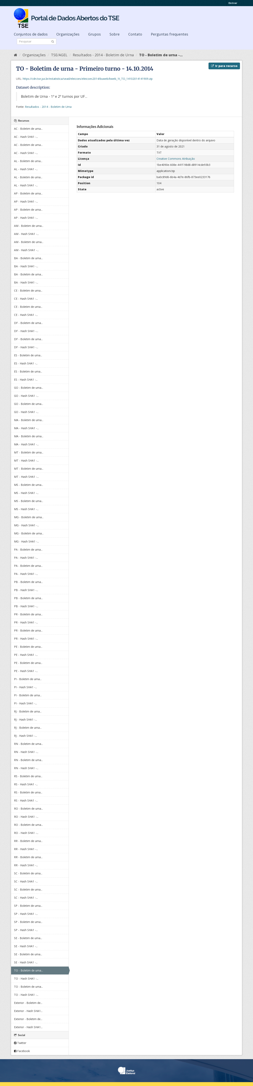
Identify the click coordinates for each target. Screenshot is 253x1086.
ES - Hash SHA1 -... (26, 363)
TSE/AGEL (59, 55)
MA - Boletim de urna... (28, 420)
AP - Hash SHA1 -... (26, 201)
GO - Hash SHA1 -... (26, 396)
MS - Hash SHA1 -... (26, 493)
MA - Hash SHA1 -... (26, 428)
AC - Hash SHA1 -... (26, 137)
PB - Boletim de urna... (28, 582)
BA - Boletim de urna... (28, 258)
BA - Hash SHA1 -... (26, 266)
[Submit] (52, 41)
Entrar (232, 3)
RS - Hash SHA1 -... (26, 784)
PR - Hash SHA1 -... (26, 622)
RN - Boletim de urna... (28, 744)
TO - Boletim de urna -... (161, 55)
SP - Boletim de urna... (28, 906)
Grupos (94, 34)
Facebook (22, 1051)
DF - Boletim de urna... (28, 323)
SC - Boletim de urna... (28, 873)
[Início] (15, 55)
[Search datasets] (36, 41)
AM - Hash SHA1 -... (26, 234)
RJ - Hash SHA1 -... (25, 719)
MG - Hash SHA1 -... (26, 525)
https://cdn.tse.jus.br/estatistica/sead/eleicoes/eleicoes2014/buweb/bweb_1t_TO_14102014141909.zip (88, 79)
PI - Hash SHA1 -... (25, 687)
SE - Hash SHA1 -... (26, 946)
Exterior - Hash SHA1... (28, 1011)
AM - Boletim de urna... (28, 226)
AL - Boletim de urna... (28, 161)
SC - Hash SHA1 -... (26, 881)
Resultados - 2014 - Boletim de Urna (103, 55)
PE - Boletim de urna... (28, 647)
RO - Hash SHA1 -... (26, 816)
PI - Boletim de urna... (28, 679)
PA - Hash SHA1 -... (26, 557)
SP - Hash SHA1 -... (26, 914)
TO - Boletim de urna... (28, 970)
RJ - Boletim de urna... (28, 711)
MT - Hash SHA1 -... (26, 460)
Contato (135, 34)
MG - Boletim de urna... (28, 517)
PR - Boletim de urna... (28, 614)
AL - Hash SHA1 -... (26, 169)
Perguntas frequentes (169, 34)
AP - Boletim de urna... (28, 193)
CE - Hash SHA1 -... (26, 298)
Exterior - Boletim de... (28, 1003)
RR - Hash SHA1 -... (26, 849)
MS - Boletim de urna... (28, 485)
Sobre (115, 34)
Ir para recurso (224, 66)
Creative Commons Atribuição (176, 159)
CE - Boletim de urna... (28, 290)
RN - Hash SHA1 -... (26, 752)
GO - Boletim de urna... (28, 388)
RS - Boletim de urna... (28, 776)
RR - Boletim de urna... (28, 841)
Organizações (67, 34)
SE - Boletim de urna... (28, 938)
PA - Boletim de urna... (28, 549)
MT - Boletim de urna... (28, 452)
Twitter (20, 1043)
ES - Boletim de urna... (28, 355)
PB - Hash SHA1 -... (26, 590)
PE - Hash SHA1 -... (26, 655)
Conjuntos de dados (31, 34)
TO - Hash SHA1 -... (26, 978)
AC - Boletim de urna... (28, 128)
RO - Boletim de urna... (28, 808)
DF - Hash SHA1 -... (26, 331)
